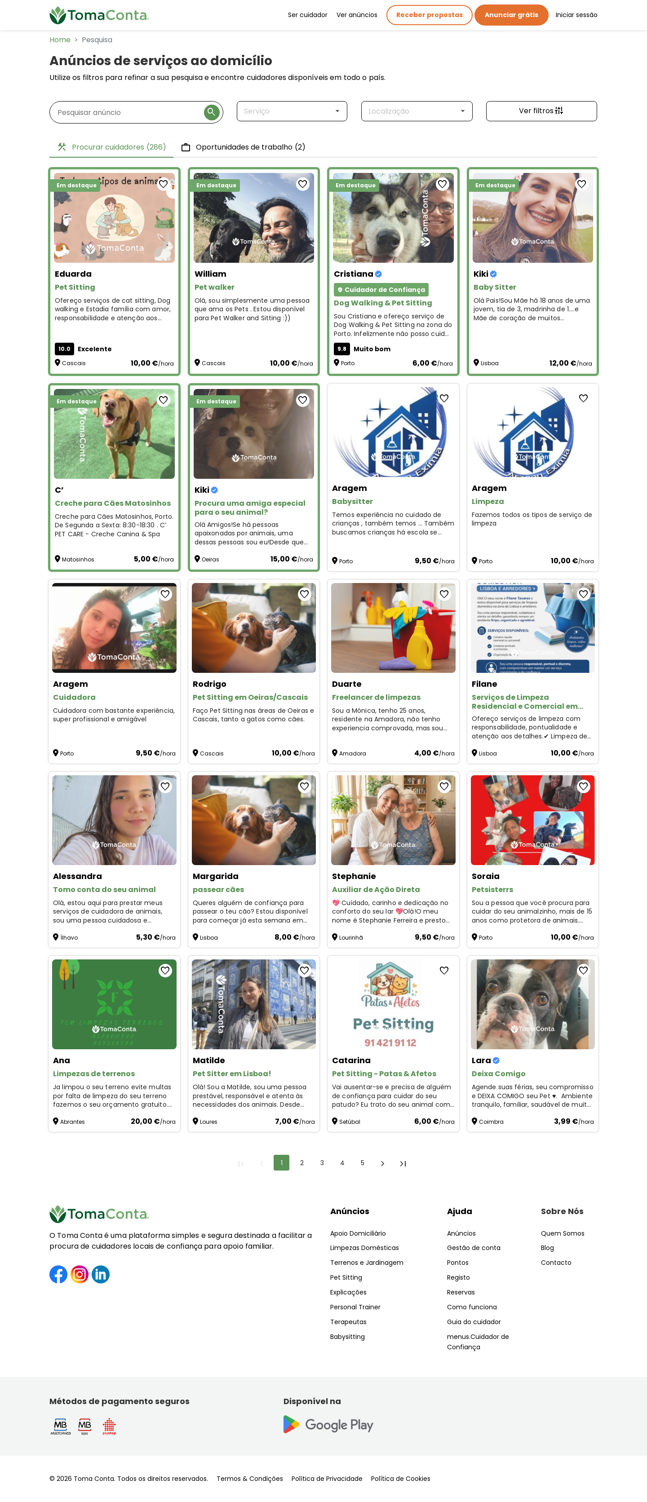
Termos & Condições (250, 1478)
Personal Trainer (355, 1307)
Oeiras (210, 559)
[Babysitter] (393, 432)
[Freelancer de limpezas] (393, 628)
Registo (458, 1277)
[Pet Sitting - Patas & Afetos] (393, 1004)
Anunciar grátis (511, 14)
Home (60, 40)
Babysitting (347, 1336)
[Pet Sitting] (114, 218)
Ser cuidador (308, 14)
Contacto (556, 1262)
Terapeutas (348, 1321)
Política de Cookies (400, 1478)
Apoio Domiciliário (358, 1233)
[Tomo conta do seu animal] (114, 820)
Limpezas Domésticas (364, 1247)
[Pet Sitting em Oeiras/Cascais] (254, 628)
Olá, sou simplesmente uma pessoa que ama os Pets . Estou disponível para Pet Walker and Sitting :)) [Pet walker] (252, 309)
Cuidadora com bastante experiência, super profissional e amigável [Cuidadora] (114, 715)
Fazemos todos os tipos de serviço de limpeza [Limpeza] (532, 519)
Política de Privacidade (327, 1478)
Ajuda (459, 1211)
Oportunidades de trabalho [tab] (243, 147)
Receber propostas (429, 14)
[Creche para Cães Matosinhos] (114, 434)
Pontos (458, 1262)
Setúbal (349, 1122)
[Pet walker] (254, 218)
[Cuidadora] (114, 628)
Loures (208, 1122)
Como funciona (472, 1307)
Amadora (352, 753)
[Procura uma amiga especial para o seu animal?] (254, 434)
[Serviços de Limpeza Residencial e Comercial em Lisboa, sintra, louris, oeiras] (533, 628)
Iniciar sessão (577, 14)
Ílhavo (69, 937)
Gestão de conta (474, 1247)
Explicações (348, 1292)
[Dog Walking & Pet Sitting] (393, 218)
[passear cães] (254, 820)
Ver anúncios (357, 14)
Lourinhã (351, 937)
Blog (547, 1247)
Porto (348, 363)
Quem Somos (563, 1233)
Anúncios (349, 1211)
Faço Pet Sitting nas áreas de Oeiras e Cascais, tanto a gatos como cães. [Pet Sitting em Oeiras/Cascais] (254, 715)
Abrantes (72, 1122)
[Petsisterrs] (533, 820)
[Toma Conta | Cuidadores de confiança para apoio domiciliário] (99, 15)
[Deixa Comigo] (533, 1004)
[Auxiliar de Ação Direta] (393, 820)
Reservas (461, 1292)
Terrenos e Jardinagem (366, 1262)
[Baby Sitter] (533, 218)
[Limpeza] (533, 432)
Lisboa (490, 363)
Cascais (74, 363)
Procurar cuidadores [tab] (111, 147)
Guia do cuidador (474, 1321)
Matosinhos (78, 559)
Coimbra (491, 1122)
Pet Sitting (346, 1277)
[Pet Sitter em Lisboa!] (254, 1004)
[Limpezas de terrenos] (114, 1004)
